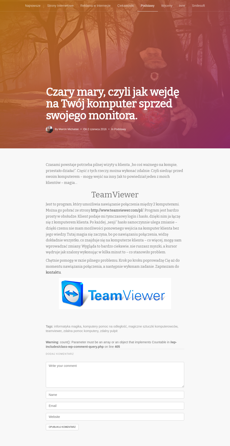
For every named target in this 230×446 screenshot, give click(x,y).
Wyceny (166, 5)
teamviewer (54, 331)
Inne (182, 5)
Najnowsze (32, 5)
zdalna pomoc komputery (80, 331)
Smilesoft (198, 5)
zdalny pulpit (108, 331)
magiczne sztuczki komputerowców (152, 326)
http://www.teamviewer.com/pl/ (117, 210)
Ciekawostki (125, 5)
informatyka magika (67, 326)
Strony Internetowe (60, 5)
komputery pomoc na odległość (105, 326)
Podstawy (148, 5)
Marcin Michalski (69, 129)
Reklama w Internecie (95, 5)
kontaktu (53, 272)
